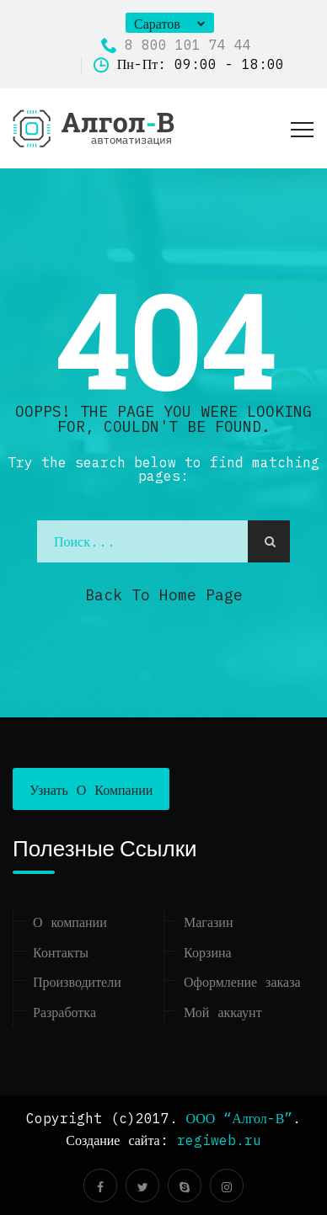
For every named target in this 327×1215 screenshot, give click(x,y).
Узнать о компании (91, 789)
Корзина (208, 952)
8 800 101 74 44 (176, 44)
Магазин (208, 922)
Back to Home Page (164, 595)
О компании (70, 922)
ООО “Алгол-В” (239, 1118)
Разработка (64, 1012)
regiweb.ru (219, 1140)
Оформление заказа (242, 981)
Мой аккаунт (223, 1012)
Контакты (60, 952)
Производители (77, 981)
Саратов (157, 23)
